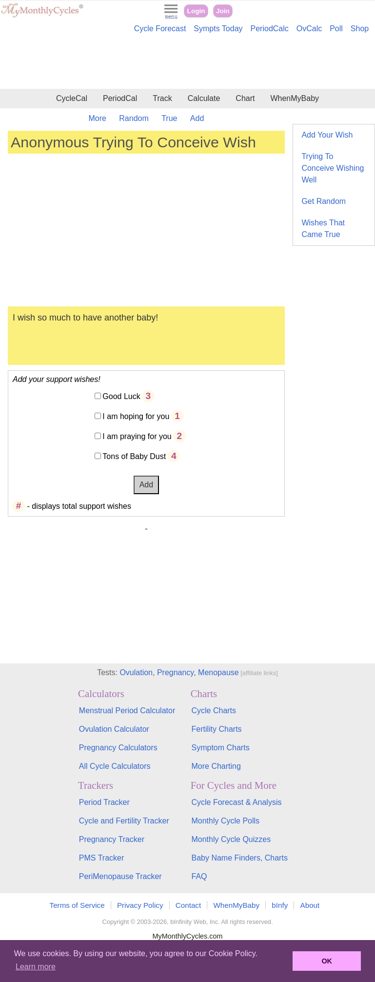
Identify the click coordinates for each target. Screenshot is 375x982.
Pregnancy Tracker (111, 839)
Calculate (204, 98)
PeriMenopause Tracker (120, 876)
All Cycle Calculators (115, 766)
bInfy (280, 905)
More (97, 118)
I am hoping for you (135, 416)
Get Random (323, 201)
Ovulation (136, 672)
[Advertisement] (187, 62)
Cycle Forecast (160, 28)
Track (162, 98)
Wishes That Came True (323, 229)
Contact (188, 905)
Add (197, 118)
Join (223, 11)
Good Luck (121, 396)
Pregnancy (175, 672)
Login (196, 11)
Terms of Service (77, 905)
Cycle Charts (213, 710)
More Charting (215, 766)
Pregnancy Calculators (118, 747)
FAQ (199, 876)
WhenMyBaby (294, 98)
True (169, 118)
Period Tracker (104, 802)
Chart (245, 98)
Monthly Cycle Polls (225, 821)
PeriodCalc (270, 28)
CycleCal (71, 98)
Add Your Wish (327, 135)
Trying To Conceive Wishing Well (332, 168)
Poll (336, 28)
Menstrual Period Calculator (127, 710)
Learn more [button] (36, 966)
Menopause (218, 672)
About (310, 905)
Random (133, 118)
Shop (360, 28)
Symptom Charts (220, 747)
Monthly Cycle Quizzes (231, 839)
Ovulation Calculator (114, 729)
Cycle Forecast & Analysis (236, 802)
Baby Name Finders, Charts (239, 858)
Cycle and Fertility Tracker (124, 821)
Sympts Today (218, 28)
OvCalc (309, 28)
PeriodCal (120, 98)
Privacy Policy (140, 905)
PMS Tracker (101, 858)
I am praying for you (136, 436)
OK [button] (326, 961)
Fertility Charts (216, 729)
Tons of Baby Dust (134, 456)
